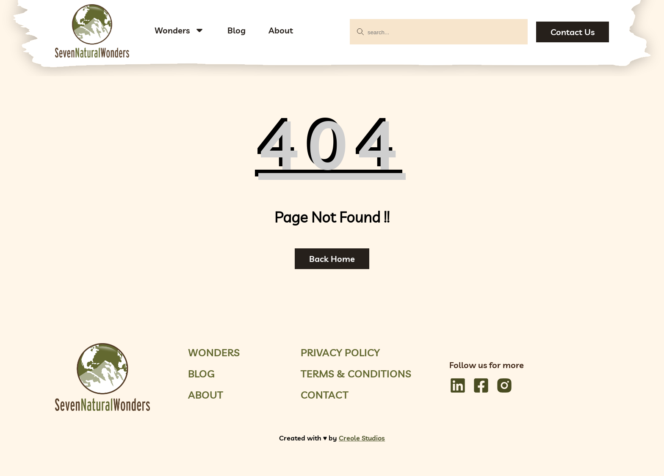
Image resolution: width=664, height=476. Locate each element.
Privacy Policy (340, 352)
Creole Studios (362, 438)
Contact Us (573, 32)
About (280, 30)
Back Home (332, 258)
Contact (325, 394)
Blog (236, 30)
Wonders (172, 30)
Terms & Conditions (356, 373)
